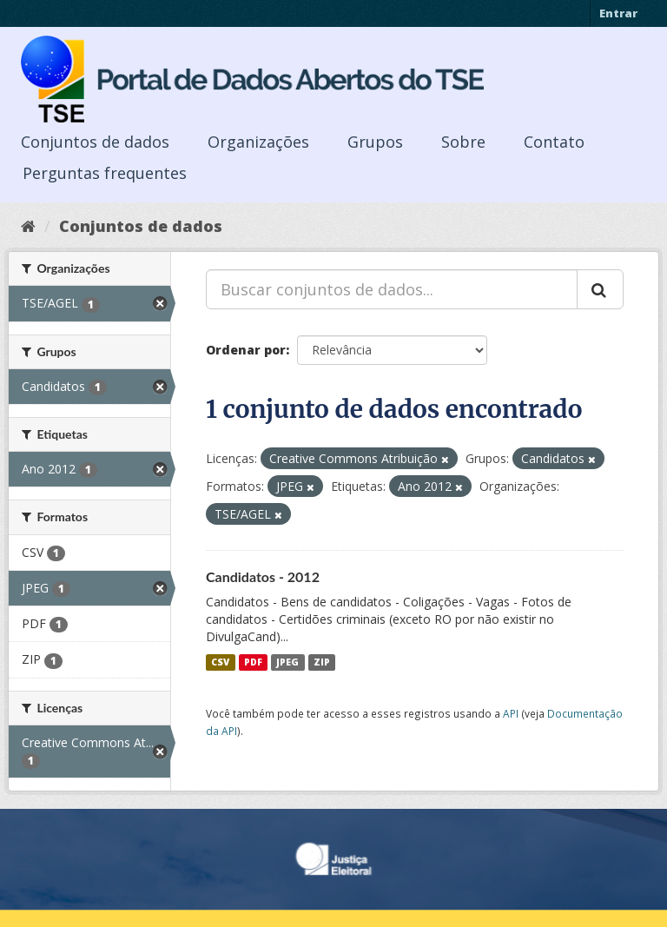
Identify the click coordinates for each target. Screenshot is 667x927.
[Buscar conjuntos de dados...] (392, 289)
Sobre (463, 141)
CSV (220, 662)
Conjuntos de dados (95, 141)
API (510, 713)
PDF (253, 662)
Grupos (375, 141)
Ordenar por (246, 349)
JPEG (287, 662)
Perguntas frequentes (105, 172)
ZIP (322, 662)
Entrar (618, 13)
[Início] (28, 225)
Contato (554, 141)
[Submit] (600, 289)
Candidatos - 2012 (263, 576)
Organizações (258, 141)
